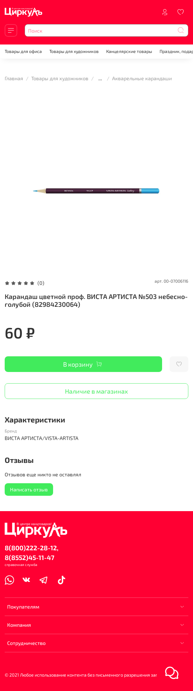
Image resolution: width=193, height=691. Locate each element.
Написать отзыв (29, 489)
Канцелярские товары (129, 51)
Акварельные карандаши (142, 78)
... (100, 78)
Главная (14, 78)
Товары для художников (74, 51)
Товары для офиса (23, 51)
